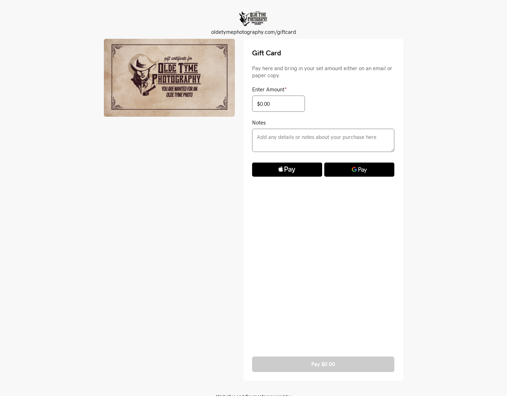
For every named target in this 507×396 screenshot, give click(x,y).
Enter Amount (269, 89)
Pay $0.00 (323, 364)
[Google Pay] (359, 170)
